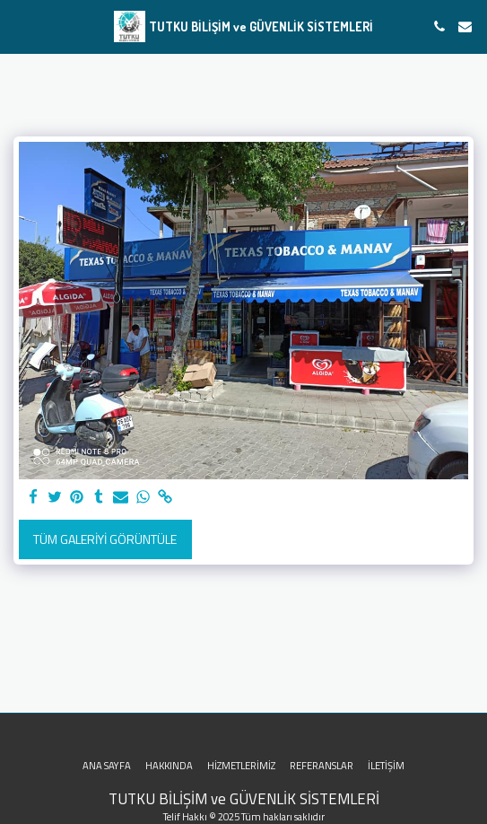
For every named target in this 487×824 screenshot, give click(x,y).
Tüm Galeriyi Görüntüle (105, 539)
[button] (19, 25)
